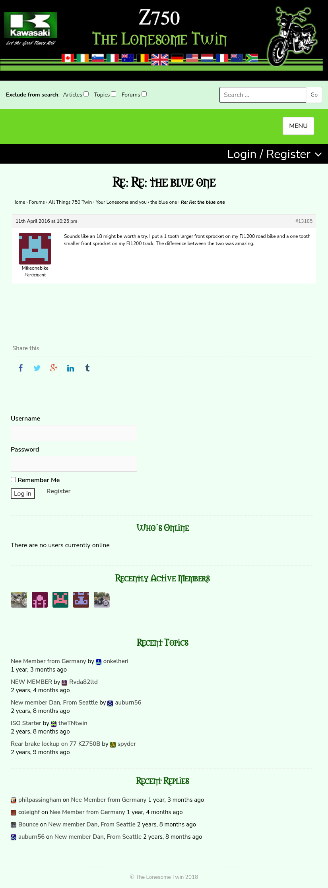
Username (25, 418)
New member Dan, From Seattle (54, 703)
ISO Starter (26, 723)
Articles (72, 94)
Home (18, 202)
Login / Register (269, 154)
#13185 (303, 221)
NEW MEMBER (31, 682)
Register (59, 491)
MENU (298, 126)
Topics (102, 94)
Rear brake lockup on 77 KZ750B (56, 744)
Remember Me (35, 480)
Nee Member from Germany (48, 661)
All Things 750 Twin (70, 202)
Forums (131, 94)
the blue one (163, 202)
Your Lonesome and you (121, 202)
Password (25, 449)
